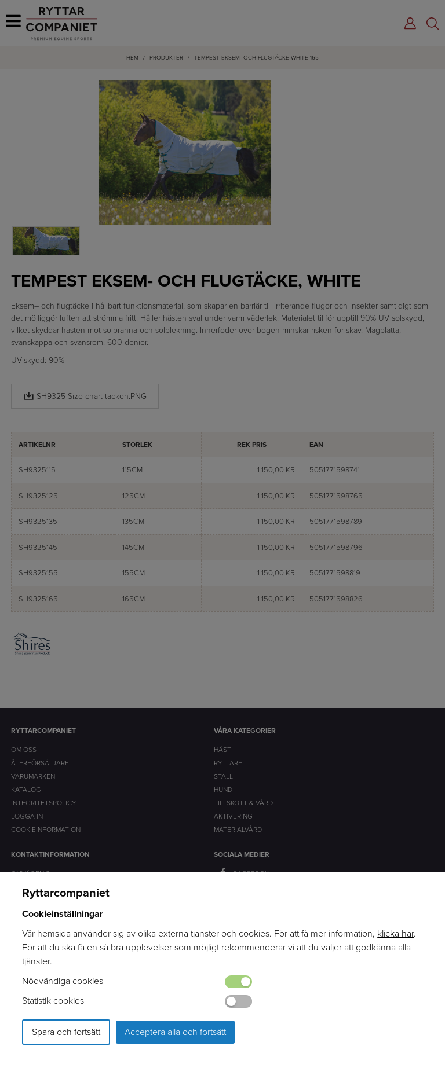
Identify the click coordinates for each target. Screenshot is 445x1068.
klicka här (395, 933)
